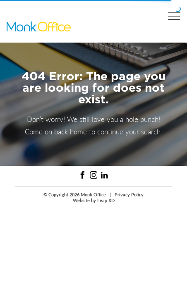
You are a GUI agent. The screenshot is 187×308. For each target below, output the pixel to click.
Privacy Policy (129, 194)
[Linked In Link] (104, 175)
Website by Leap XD (94, 200)
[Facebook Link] (82, 175)
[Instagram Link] (94, 175)
